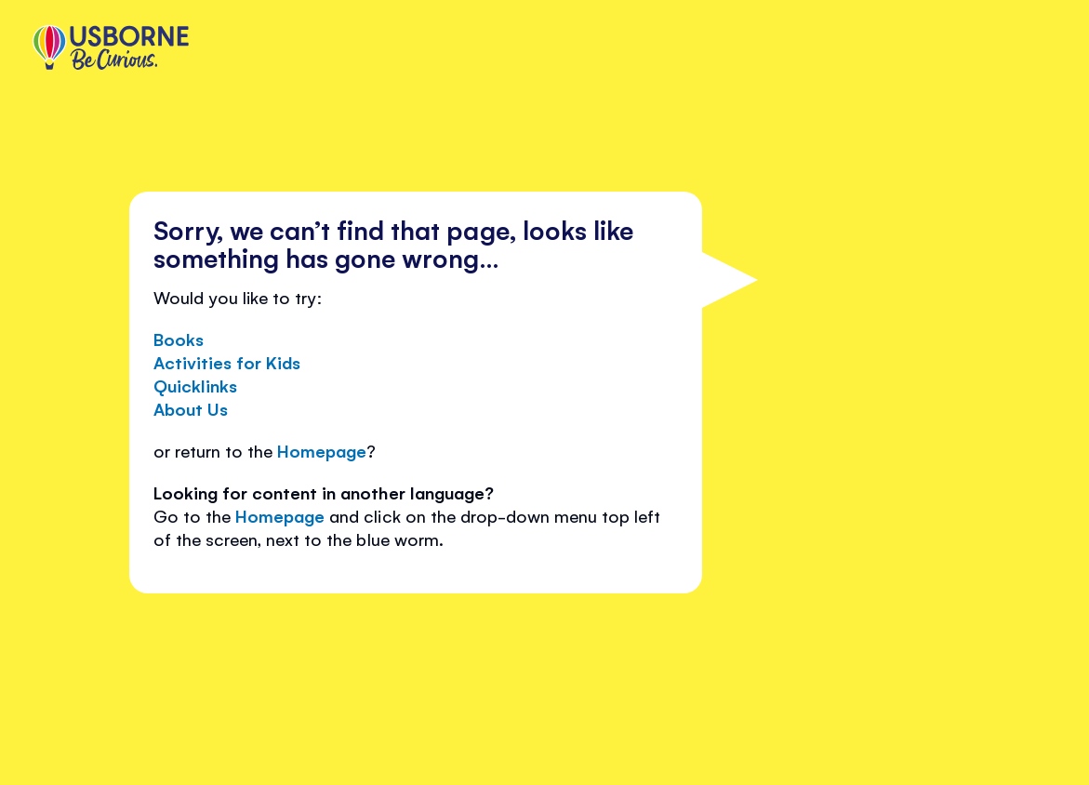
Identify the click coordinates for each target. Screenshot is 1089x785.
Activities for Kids (226, 362)
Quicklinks (195, 385)
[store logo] (111, 49)
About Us (190, 408)
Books (178, 338)
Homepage (321, 450)
